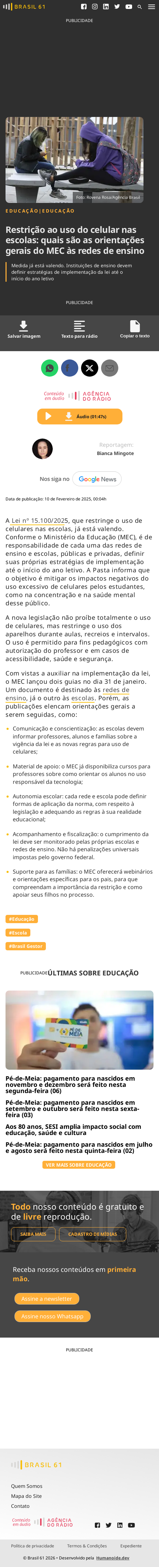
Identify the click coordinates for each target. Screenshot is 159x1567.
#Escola (18, 932)
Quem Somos (26, 1486)
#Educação (21, 919)
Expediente (131, 1546)
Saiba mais (33, 1234)
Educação (22, 210)
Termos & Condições (87, 1546)
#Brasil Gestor (25, 946)
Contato (20, 1506)
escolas (83, 698)
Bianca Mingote (115, 453)
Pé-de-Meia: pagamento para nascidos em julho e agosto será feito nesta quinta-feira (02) (79, 1147)
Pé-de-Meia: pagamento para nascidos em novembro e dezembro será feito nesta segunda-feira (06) (70, 1084)
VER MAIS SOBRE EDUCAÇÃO (79, 1164)
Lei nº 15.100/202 (37, 520)
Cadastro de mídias (92, 1234)
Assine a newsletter (46, 1299)
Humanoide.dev (112, 1558)
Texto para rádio (79, 329)
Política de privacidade (32, 1546)
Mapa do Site (26, 1496)
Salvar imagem (24, 329)
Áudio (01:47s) (85, 416)
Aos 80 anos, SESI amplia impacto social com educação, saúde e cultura (73, 1129)
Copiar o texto (135, 329)
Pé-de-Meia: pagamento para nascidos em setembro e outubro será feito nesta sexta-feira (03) (72, 1108)
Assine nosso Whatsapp (52, 1316)
